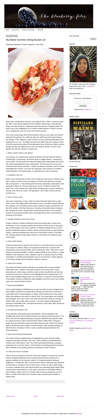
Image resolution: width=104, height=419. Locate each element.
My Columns (15, 30)
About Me (40, 30)
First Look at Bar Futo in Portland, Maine (88, 261)
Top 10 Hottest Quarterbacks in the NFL (86, 279)
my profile (88, 86)
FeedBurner (87, 109)
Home (7, 30)
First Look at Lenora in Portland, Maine (87, 295)
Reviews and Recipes (28, 30)
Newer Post (10, 396)
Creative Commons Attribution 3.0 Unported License (82, 321)
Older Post (60, 396)
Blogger (79, 413)
